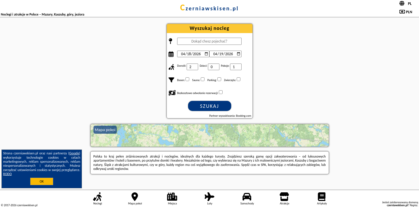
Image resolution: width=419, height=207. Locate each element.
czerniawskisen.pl (209, 8)
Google (74, 153)
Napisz (414, 205)
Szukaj (209, 106)
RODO (7, 174)
